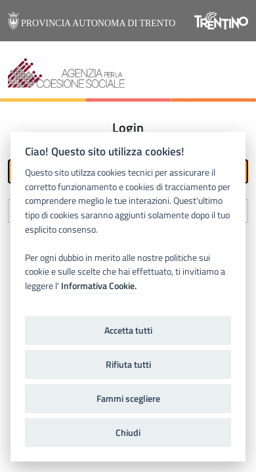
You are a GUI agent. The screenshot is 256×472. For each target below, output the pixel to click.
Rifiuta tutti (128, 364)
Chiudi (128, 432)
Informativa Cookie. (99, 286)
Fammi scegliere (128, 398)
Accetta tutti (128, 330)
